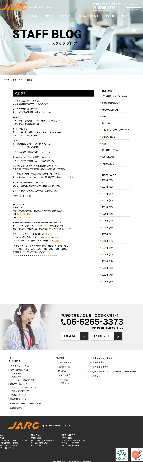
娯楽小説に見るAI (110, 109)
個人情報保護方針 (100, 366)
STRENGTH (66, 16)
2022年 (105, 200)
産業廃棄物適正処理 (19, 369)
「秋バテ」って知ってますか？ (116, 130)
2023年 (105, 193)
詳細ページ (64, 383)
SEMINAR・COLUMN (88, 16)
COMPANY (32, 16)
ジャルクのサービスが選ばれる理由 (26, 403)
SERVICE (49, 16)
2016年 (105, 240)
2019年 (105, 220)
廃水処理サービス (18, 399)
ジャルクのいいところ (68, 362)
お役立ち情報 (16, 407)
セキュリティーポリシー (103, 357)
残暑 (104, 143)
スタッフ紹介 (64, 375)
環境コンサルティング (20, 383)
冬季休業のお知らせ (111, 102)
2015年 (105, 247)
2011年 (105, 274)
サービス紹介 (14, 361)
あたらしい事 (108, 156)
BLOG (124, 16)
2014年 (105, 254)
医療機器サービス (18, 394)
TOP (18, 16)
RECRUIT (110, 16)
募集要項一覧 (64, 366)
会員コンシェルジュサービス (24, 387)
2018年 (105, 227)
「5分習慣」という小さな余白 (115, 96)
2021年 (105, 207)
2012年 (105, 267)
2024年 (105, 186)
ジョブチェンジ (109, 136)
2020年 (105, 213)
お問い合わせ (133, 4)
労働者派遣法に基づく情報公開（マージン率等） (114, 371)
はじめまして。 (109, 163)
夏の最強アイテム (110, 150)
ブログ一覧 (63, 379)
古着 (104, 116)
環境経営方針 (98, 362)
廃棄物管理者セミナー (21, 390)
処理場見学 (16, 376)
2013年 (105, 261)
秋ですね (106, 123)
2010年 (105, 281)
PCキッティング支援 (19, 365)
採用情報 (60, 357)
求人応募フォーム (102, 336)
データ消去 (16, 373)
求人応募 (133, 9)
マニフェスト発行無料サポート (25, 379)
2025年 (105, 180)
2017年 (105, 234)
